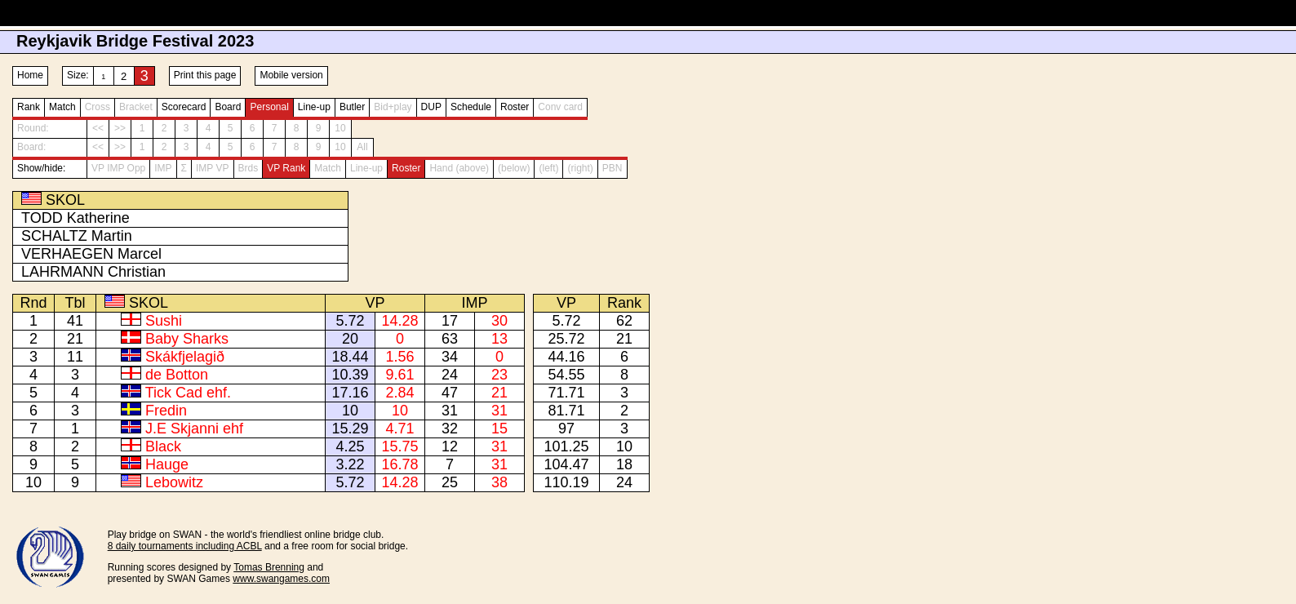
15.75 (399, 446)
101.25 (566, 446)
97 (566, 428)
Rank (28, 107)
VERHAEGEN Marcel (91, 254)
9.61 (399, 374)
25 (450, 482)
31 (450, 410)
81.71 (566, 410)
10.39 (349, 374)
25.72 (566, 339)
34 (450, 357)
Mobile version (291, 75)
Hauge (167, 464)
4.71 (399, 428)
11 (75, 357)
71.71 (566, 392)
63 (450, 339)
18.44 (349, 357)
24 (450, 374)
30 (499, 321)
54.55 (566, 374)
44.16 (566, 357)
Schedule (470, 107)
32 (450, 428)
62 (624, 321)
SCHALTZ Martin (76, 236)
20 (350, 339)
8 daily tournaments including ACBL (185, 546)
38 (499, 482)
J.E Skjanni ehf (194, 428)
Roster (514, 107)
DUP (431, 107)
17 (450, 321)
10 (350, 410)
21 (75, 339)
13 (499, 339)
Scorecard (184, 107)
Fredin (166, 410)
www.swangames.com (281, 578)
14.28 (399, 321)
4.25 (349, 446)
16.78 (399, 464)
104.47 (566, 464)
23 (499, 374)
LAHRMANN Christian (93, 272)
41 (75, 321)
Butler (352, 107)
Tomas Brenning (268, 567)
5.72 (349, 321)
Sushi (163, 321)
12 (450, 446)
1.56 (399, 357)
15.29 (349, 428)
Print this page (205, 75)
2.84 (399, 392)
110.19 (566, 482)
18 (624, 464)
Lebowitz (174, 482)
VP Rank (286, 168)
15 (499, 428)
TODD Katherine (75, 218)
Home (30, 75)
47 (450, 392)
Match (62, 107)
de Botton (176, 374)
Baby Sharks (187, 339)
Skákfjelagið (184, 357)
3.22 (349, 464)
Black (163, 446)
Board (228, 107)
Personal (269, 107)
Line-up (314, 107)
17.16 (349, 392)
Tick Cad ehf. (188, 392)
